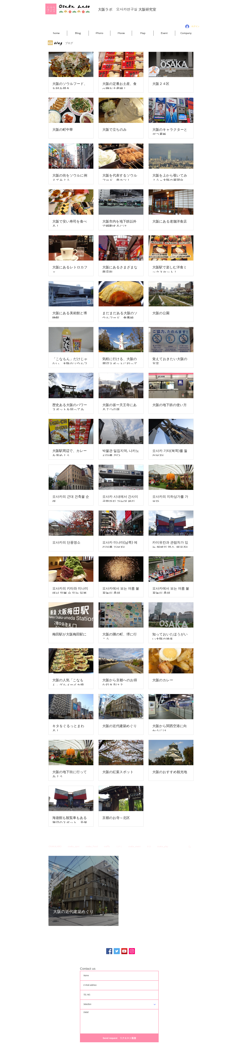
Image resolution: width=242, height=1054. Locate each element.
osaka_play (162, 846)
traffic (107, 846)
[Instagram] (132, 951)
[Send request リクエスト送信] (119, 1038)
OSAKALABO (55, 846)
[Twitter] (117, 951)
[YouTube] (124, 951)
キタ (149, 846)
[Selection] (119, 1005)
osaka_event (134, 846)
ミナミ (119, 846)
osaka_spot (73, 846)
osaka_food (92, 846)
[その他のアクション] (113, 862)
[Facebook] (109, 951)
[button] (189, 847)
